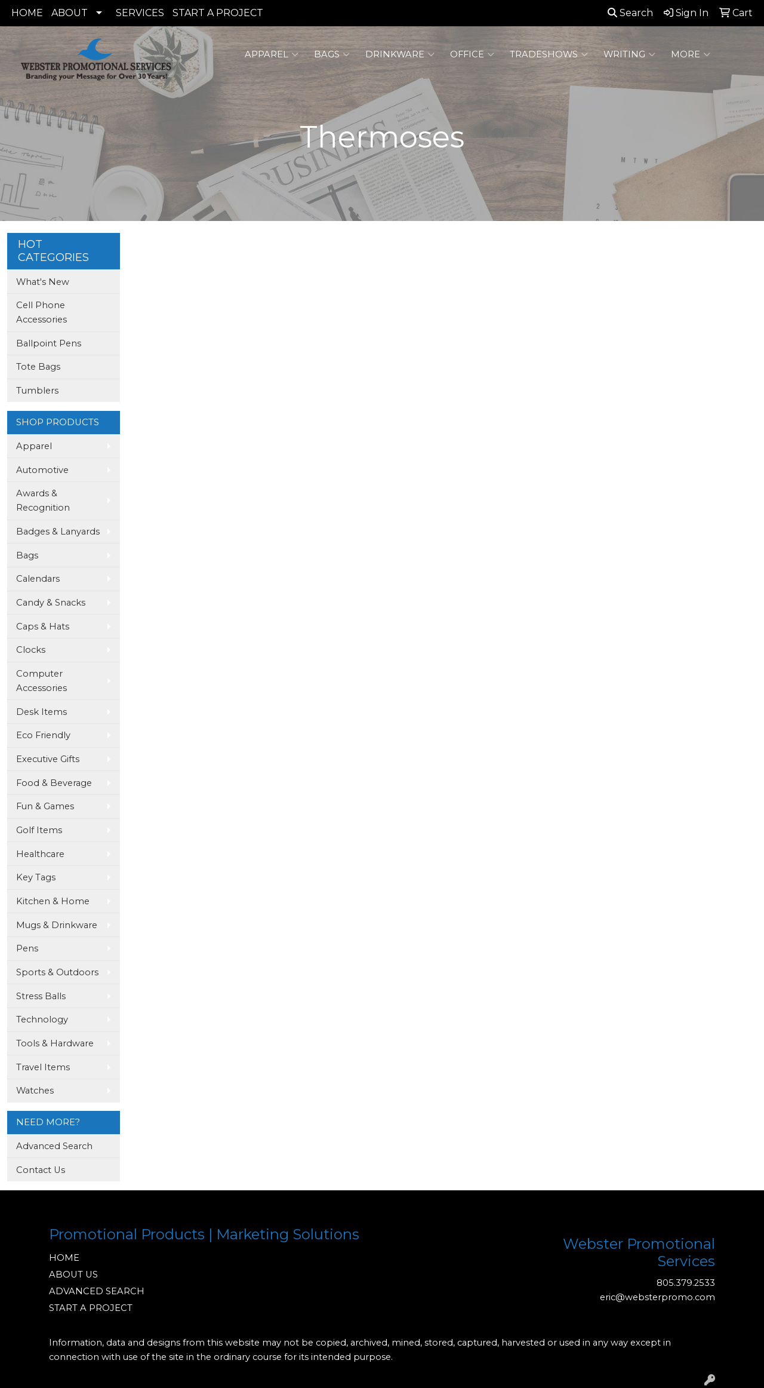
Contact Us (40, 1170)
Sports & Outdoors (57, 972)
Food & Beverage (54, 783)
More (690, 54)
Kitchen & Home (53, 901)
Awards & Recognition (43, 500)
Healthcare (40, 854)
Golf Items (39, 830)
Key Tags (36, 877)
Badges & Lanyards (58, 531)
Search (630, 13)
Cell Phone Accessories (41, 312)
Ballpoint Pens (48, 343)
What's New (42, 282)
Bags (332, 54)
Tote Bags (38, 366)
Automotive (42, 470)
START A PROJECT (217, 13)
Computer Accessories (41, 680)
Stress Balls (41, 996)
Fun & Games (45, 806)
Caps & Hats (42, 626)
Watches (35, 1090)
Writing (629, 54)
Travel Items (43, 1067)
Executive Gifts (47, 759)
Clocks (30, 649)
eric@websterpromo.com (657, 1297)
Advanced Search (54, 1146)
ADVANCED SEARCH (96, 1291)
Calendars (38, 578)
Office (472, 54)
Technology (42, 1019)
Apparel (271, 54)
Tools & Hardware (55, 1043)
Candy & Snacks (50, 602)
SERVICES (140, 13)
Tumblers (37, 390)
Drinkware (400, 54)
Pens (27, 948)
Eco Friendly (43, 735)
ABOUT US (73, 1274)
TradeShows (549, 54)
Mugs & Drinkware (56, 925)
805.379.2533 (686, 1283)
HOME (27, 13)
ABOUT (69, 13)
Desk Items (41, 712)
